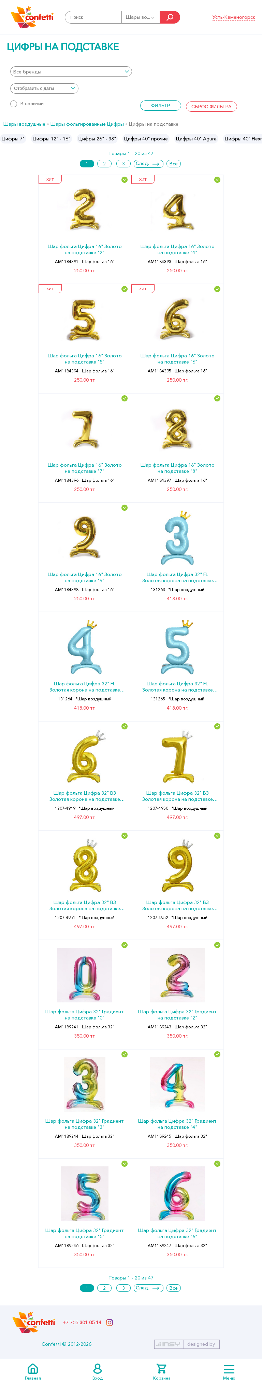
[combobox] (71, 71)
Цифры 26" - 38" (97, 139)
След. (142, 163)
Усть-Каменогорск (234, 17)
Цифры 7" (13, 139)
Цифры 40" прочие (146, 139)
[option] (13, 138)
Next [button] (256, 138)
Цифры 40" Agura (196, 139)
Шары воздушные (24, 124)
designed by (201, 1344)
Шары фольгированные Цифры (87, 124)
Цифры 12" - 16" (51, 139)
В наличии (27, 103)
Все (174, 164)
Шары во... (141, 17)
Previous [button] (5, 138)
